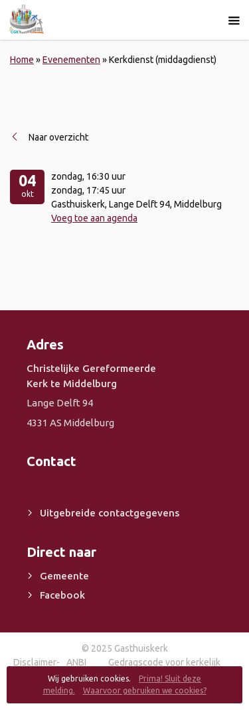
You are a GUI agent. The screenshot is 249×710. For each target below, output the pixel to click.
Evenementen (71, 59)
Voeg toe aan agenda (94, 218)
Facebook (62, 595)
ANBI (76, 662)
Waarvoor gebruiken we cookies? (145, 690)
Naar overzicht (58, 137)
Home (22, 59)
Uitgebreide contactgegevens (109, 512)
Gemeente (64, 575)
